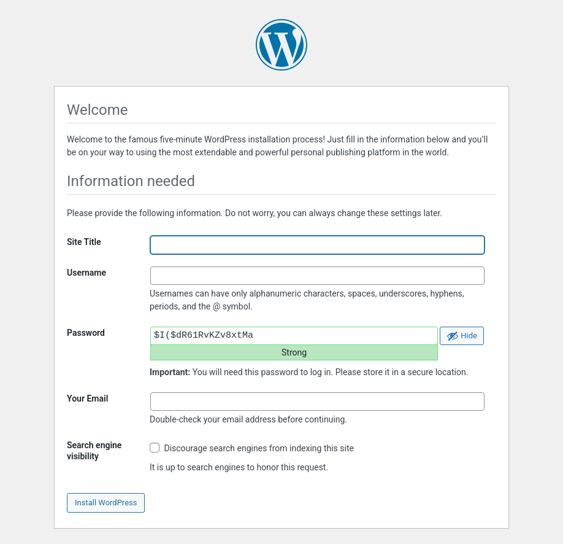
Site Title (84, 242)
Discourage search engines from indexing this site (252, 448)
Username (86, 273)
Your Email (87, 398)
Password (86, 333)
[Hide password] (462, 336)
